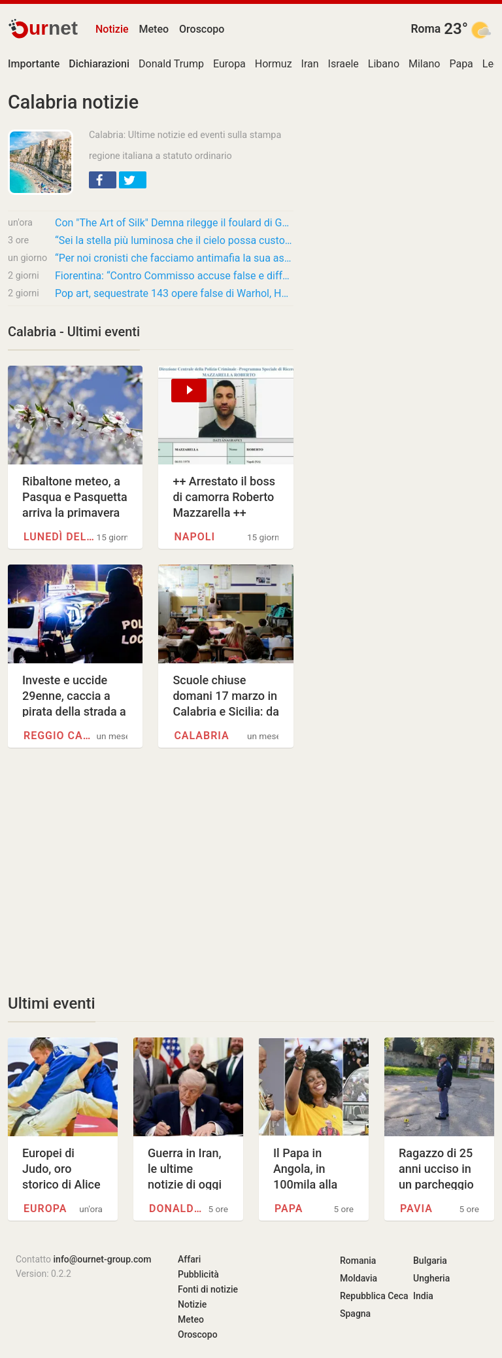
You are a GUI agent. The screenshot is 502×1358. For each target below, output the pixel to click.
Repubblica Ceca (374, 1296)
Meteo (154, 29)
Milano (424, 64)
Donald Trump (171, 64)
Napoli (194, 537)
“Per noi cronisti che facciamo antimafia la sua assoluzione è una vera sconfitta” (174, 258)
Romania (358, 1260)
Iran (310, 64)
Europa (229, 64)
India (423, 1296)
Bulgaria (430, 1260)
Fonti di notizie (208, 1289)
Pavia (416, 1208)
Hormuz (273, 64)
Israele (343, 64)
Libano (383, 64)
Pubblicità (198, 1274)
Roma (425, 28)
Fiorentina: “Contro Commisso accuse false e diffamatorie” (174, 276)
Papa (461, 64)
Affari (189, 1259)
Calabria (201, 735)
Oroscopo (201, 29)
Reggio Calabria (60, 735)
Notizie (112, 29)
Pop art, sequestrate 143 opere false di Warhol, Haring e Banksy (174, 293)
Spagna (355, 1313)
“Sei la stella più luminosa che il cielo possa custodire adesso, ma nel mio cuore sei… (174, 240)
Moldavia (358, 1278)
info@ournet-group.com (103, 1259)
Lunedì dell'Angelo (60, 537)
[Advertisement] (150, 870)
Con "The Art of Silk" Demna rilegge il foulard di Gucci (174, 223)
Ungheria (431, 1278)
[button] (102, 179)
